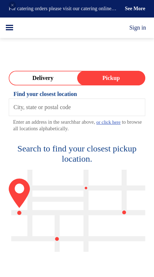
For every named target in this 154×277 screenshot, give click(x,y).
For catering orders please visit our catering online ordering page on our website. (60, 9)
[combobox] (77, 107)
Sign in (136, 28)
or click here (124, 122)
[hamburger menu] (9, 27)
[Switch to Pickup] (111, 78)
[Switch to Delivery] (43, 78)
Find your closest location (48, 94)
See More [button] (133, 8)
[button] (12, 5)
